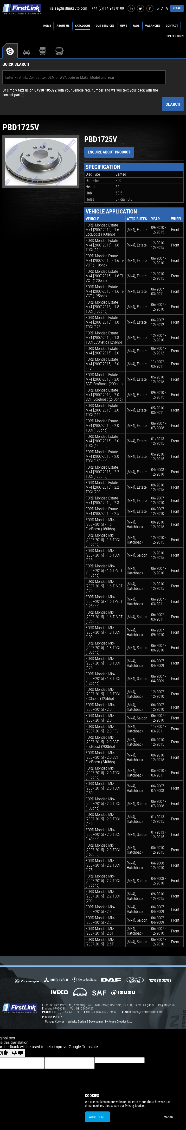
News (123, 25)
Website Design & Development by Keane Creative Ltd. (100, 1021)
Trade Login (175, 36)
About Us (63, 25)
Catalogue (82, 25)
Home (47, 25)
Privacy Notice (134, 1106)
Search (173, 104)
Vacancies (152, 25)
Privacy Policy (52, 1017)
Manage (169, 1117)
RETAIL (177, 8)
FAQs (136, 25)
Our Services (105, 25)
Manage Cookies (54, 1021)
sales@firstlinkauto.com (68, 8)
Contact (172, 25)
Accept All (97, 1117)
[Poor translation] (17, 1053)
